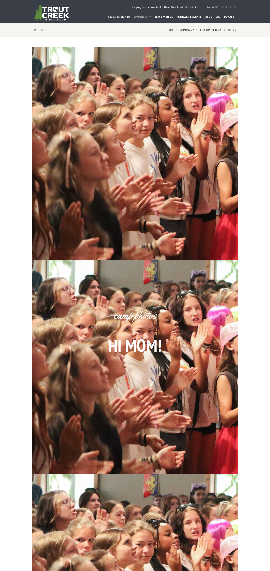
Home (171, 30)
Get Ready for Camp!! (210, 30)
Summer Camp (186, 30)
